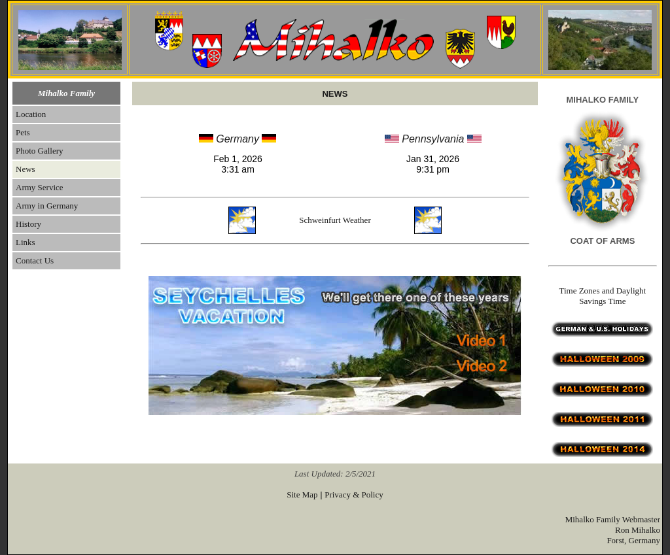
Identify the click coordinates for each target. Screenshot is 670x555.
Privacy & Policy (354, 494)
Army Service (39, 187)
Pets (23, 132)
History (28, 224)
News (25, 169)
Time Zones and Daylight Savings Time (602, 296)
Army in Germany (47, 205)
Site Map (302, 494)
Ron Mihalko (637, 530)
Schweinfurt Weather (335, 220)
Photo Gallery (39, 151)
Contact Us (35, 260)
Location (31, 114)
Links (25, 242)
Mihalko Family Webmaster (612, 519)
